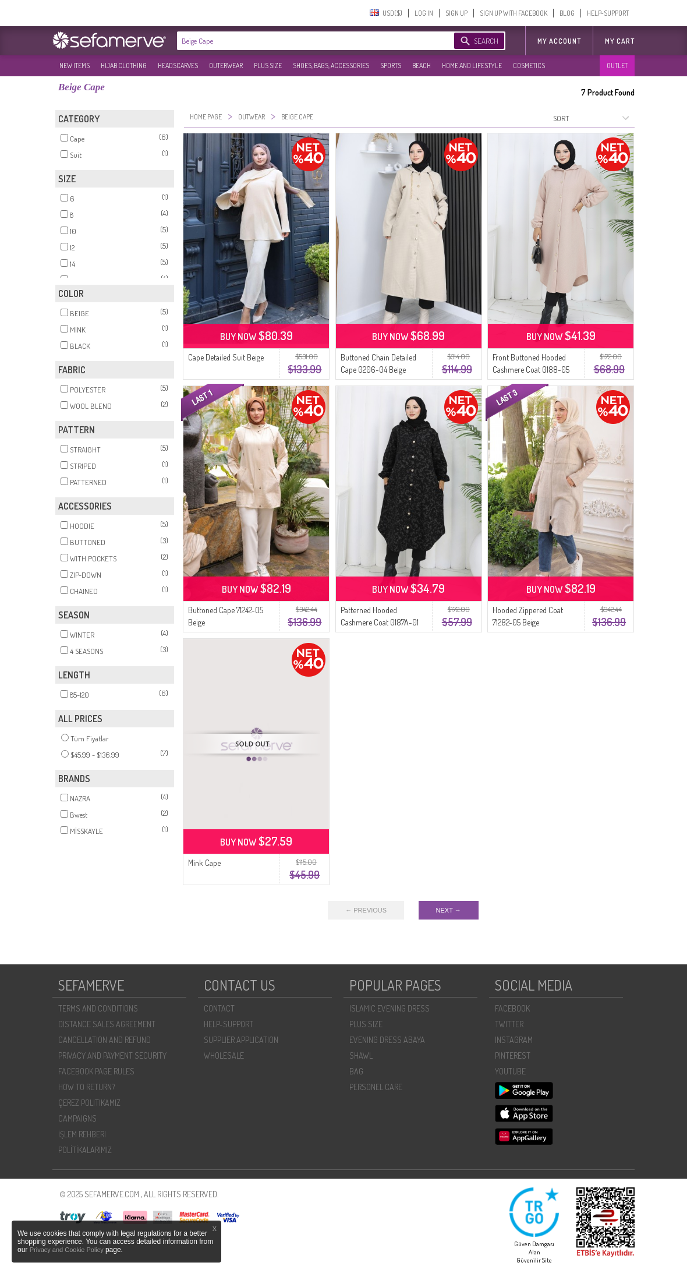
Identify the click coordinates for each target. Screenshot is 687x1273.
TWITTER (509, 1024)
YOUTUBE (510, 1071)
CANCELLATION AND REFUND (104, 1040)
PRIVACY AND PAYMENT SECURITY (112, 1055)
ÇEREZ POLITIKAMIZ (89, 1103)
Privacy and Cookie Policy (67, 1249)
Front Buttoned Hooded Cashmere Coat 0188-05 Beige (531, 369)
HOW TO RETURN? (86, 1087)
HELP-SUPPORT (608, 13)
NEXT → (448, 910)
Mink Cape (204, 863)
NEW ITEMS (74, 65)
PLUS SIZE (268, 65)
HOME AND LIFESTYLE (472, 65)
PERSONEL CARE (375, 1087)
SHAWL (361, 1055)
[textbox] (304, 40)
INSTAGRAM (514, 1040)
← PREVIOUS (366, 910)
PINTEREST (512, 1055)
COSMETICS (529, 65)
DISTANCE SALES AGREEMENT (106, 1024)
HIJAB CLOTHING (124, 65)
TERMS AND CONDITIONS (98, 1008)
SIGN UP (456, 13)
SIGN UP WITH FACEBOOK (513, 13)
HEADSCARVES (178, 65)
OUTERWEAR (226, 65)
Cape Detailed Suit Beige (226, 357)
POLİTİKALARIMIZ (85, 1150)
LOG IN (424, 13)
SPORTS (390, 65)
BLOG (567, 13)
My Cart (620, 41)
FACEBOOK (512, 1008)
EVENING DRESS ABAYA (387, 1040)
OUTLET (617, 65)
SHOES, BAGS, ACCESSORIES (331, 65)
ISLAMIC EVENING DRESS (389, 1008)
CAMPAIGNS (77, 1118)
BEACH (421, 65)
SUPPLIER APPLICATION (241, 1040)
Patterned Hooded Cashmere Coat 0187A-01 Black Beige (380, 622)
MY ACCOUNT (559, 41)
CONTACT (219, 1008)
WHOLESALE (224, 1055)
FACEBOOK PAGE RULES (96, 1071)
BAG (356, 1071)
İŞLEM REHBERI (82, 1134)
